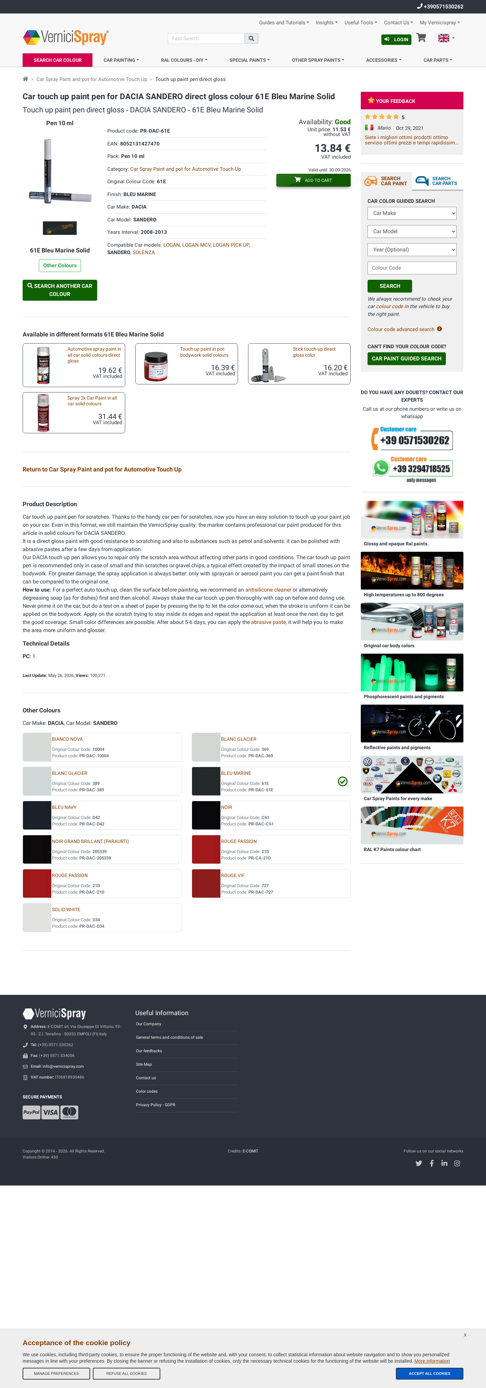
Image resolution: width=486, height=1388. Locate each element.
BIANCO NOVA (67, 942)
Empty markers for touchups (90, 608)
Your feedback (391, 101)
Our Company (148, 1226)
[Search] (206, 38)
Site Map (144, 1266)
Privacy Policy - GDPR (155, 1307)
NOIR (226, 1010)
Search (390, 286)
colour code (389, 306)
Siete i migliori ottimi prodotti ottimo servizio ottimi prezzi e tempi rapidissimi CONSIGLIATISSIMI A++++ (410, 140)
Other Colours (60, 265)
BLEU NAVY (64, 1010)
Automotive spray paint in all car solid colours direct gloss (94, 355)
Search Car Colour (58, 60)
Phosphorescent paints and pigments (404, 696)
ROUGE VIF (233, 1078)
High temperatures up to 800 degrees (404, 594)
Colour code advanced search (405, 329)
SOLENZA (144, 252)
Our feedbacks (149, 1253)
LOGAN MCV (196, 245)
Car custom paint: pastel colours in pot (86, 532)
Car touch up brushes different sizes (195, 571)
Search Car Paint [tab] (394, 181)
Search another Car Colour (59, 290)
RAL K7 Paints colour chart (392, 849)
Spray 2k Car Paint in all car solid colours (92, 401)
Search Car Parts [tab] (444, 181)
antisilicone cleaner (268, 792)
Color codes (147, 1293)
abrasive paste (268, 824)
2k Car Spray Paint (305, 489)
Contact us (146, 1280)
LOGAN (171, 245)
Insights (325, 23)
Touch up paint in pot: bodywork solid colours (204, 352)
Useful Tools (359, 23)
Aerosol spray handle (83, 647)
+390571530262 (440, 6)
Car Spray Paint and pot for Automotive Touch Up (91, 79)
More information (432, 1361)
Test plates (72, 489)
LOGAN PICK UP (231, 245)
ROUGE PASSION (239, 1044)
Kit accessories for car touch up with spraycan (90, 571)
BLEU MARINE (236, 976)
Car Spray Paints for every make (398, 798)
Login (396, 39)
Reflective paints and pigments (397, 747)
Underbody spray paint (197, 608)
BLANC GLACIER (238, 942)
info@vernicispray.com (63, 1269)
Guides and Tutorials (282, 23)
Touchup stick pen (192, 529)
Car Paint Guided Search (406, 358)
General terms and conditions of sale (169, 1239)
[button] (446, 39)
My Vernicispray (438, 23)
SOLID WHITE (66, 1112)
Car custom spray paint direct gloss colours (197, 492)
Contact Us (396, 23)
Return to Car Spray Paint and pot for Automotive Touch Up (102, 469)
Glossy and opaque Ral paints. (396, 543)
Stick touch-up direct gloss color (314, 352)
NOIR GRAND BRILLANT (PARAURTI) (90, 1044)
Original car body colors (389, 645)
